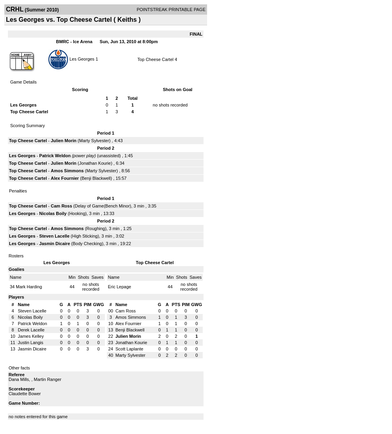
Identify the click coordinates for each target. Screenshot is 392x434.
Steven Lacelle (54, 236)
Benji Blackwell (96, 178)
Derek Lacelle (31, 329)
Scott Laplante (129, 348)
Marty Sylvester (94, 140)
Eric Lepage (119, 286)
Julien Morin (63, 140)
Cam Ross (61, 206)
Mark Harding (29, 286)
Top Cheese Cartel (155, 59)
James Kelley (31, 336)
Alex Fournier (65, 178)
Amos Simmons (67, 170)
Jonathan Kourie (95, 163)
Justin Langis (30, 342)
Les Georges (81, 58)
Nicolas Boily (53, 213)
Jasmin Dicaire (54, 243)
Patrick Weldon (54, 155)
